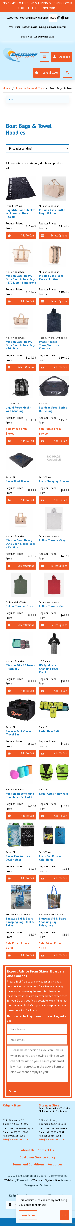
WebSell (9, 1180)
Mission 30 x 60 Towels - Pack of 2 (21, 666)
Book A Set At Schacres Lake (37, 36)
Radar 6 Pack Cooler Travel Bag (18, 732)
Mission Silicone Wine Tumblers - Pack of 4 (20, 795)
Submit (14, 1091)
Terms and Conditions (28, 1164)
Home (6, 88)
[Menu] (44, 57)
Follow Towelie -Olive (19, 606)
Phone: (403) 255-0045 (15, 1132)
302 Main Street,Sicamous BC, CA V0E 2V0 (55, 1114)
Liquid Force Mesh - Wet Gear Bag (18, 409)
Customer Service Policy (34, 17)
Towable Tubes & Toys (30, 88)
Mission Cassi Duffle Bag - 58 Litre (52, 211)
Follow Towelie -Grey (52, 540)
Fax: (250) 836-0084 (50, 1135)
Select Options (54, 235)
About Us (12, 17)
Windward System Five (46, 1180)
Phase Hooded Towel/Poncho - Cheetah (49, 345)
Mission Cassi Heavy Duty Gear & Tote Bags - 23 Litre (21, 543)
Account (61, 57)
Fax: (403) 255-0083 (14, 1135)
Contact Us (46, 1150)
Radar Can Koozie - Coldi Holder (18, 857)
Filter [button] (11, 99)
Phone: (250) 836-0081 (51, 1132)
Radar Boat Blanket (18, 481)
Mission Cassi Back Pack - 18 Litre (51, 277)
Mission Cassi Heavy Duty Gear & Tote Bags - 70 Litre (21, 345)
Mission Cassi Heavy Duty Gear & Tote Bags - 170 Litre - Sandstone (21, 279)
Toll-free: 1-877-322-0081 (54, 1128)
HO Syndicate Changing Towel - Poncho (50, 668)
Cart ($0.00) (46, 72)
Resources (55, 1164)
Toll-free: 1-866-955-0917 (23, 27)
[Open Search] (67, 73)
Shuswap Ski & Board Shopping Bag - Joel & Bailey (20, 922)
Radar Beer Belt (49, 731)
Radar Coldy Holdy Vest (53, 793)
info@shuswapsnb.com (52, 27)
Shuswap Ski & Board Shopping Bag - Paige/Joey (52, 922)
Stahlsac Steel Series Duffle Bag (53, 409)
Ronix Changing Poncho (54, 481)
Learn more (28, 1215)
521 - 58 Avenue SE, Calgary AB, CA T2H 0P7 (15, 1114)
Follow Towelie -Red (51, 606)
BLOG (53, 17)
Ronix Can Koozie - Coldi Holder (50, 857)
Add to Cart (21, 235)
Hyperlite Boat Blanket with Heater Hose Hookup (21, 213)
